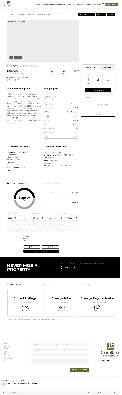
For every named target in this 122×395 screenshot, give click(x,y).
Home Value (8, 356)
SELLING (81, 4)
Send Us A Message (79, 370)
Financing (7, 353)
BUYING (72, 4)
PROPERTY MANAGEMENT (58, 4)
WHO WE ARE (91, 4)
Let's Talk (111, 4)
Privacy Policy (92, 392)
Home (6, 343)
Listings (6, 346)
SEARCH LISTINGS (42, 4)
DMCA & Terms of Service (105, 392)
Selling (6, 351)
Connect (6, 361)
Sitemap (116, 392)
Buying (6, 348)
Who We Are (8, 358)
